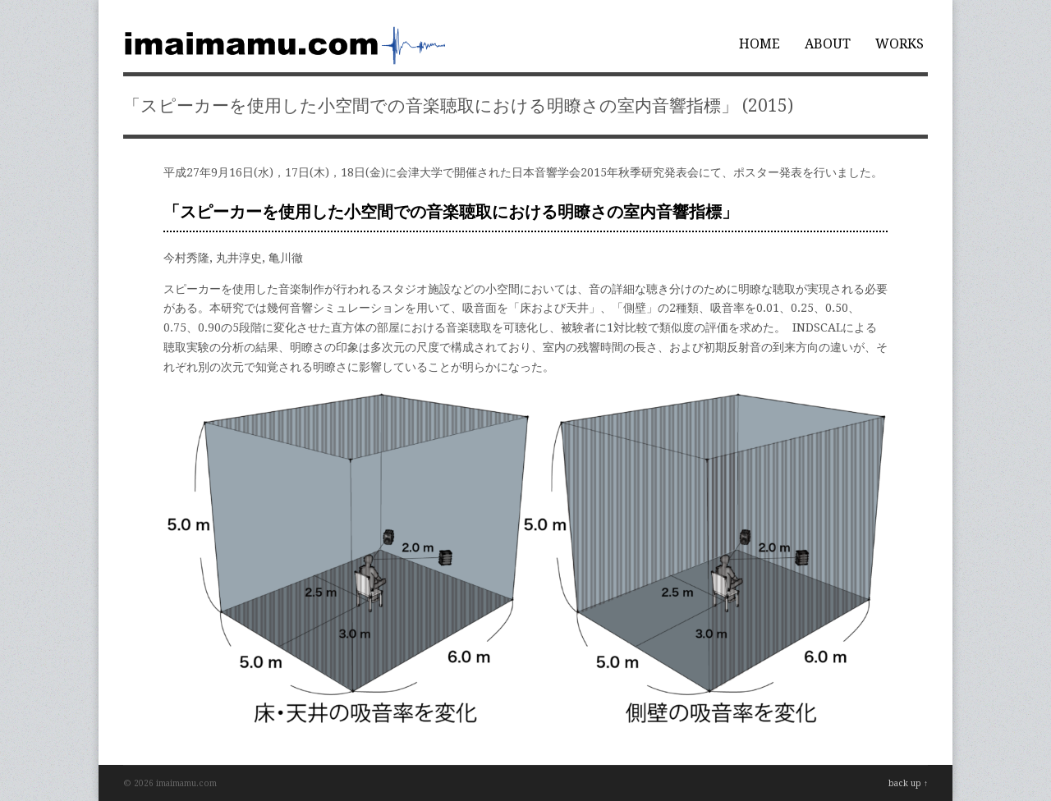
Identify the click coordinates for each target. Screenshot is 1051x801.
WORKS (899, 44)
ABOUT (828, 44)
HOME (759, 44)
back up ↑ (908, 783)
